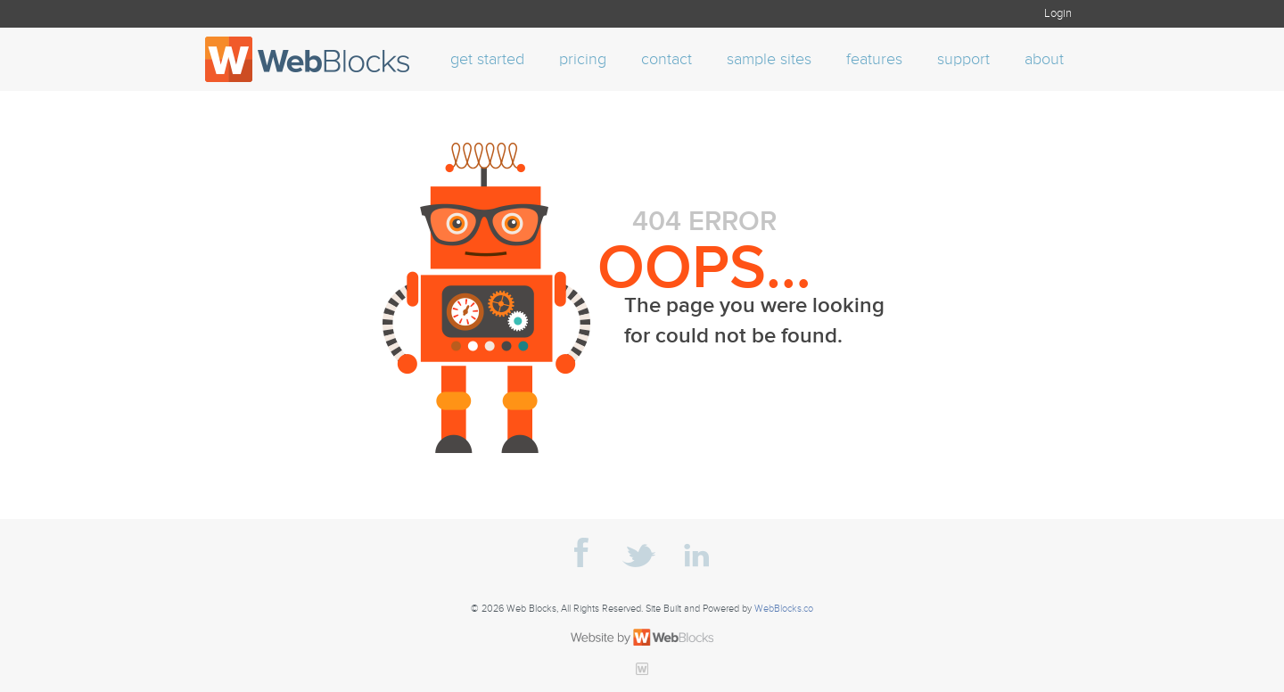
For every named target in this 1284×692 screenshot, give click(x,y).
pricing (582, 60)
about (1044, 60)
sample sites (769, 60)
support (963, 60)
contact (666, 60)
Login (1058, 14)
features (874, 60)
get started (487, 60)
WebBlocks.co (783, 609)
